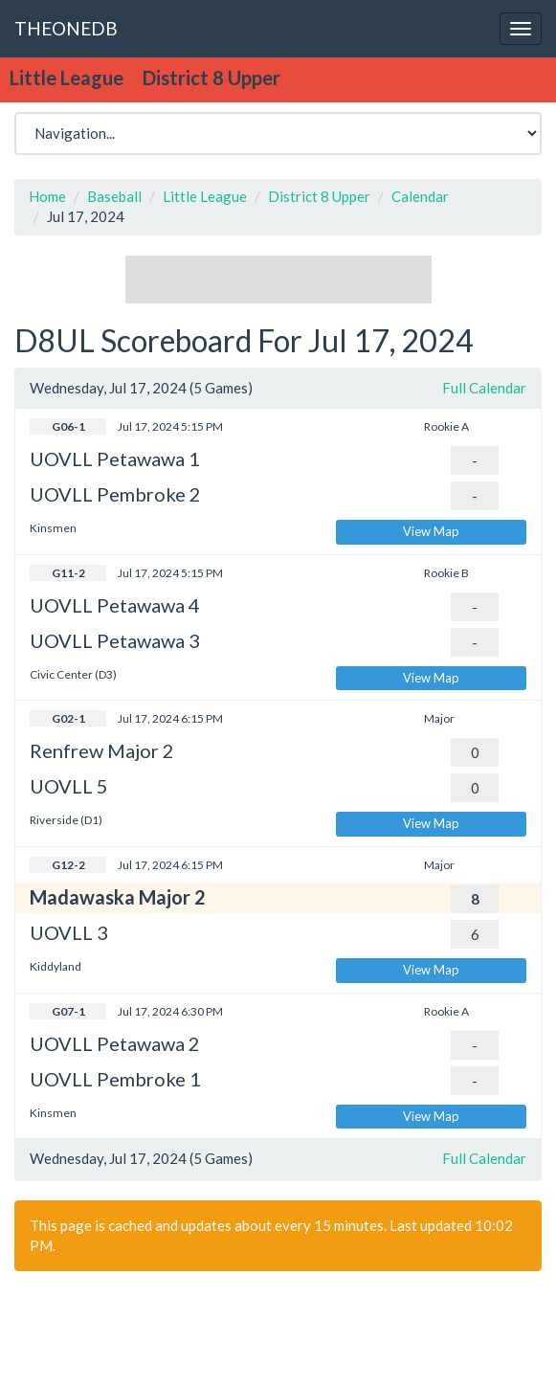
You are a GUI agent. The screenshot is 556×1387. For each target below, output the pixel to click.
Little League (205, 196)
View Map (431, 531)
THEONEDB (66, 28)
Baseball (114, 196)
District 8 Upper (319, 196)
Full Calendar (484, 387)
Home (47, 196)
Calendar (420, 196)
